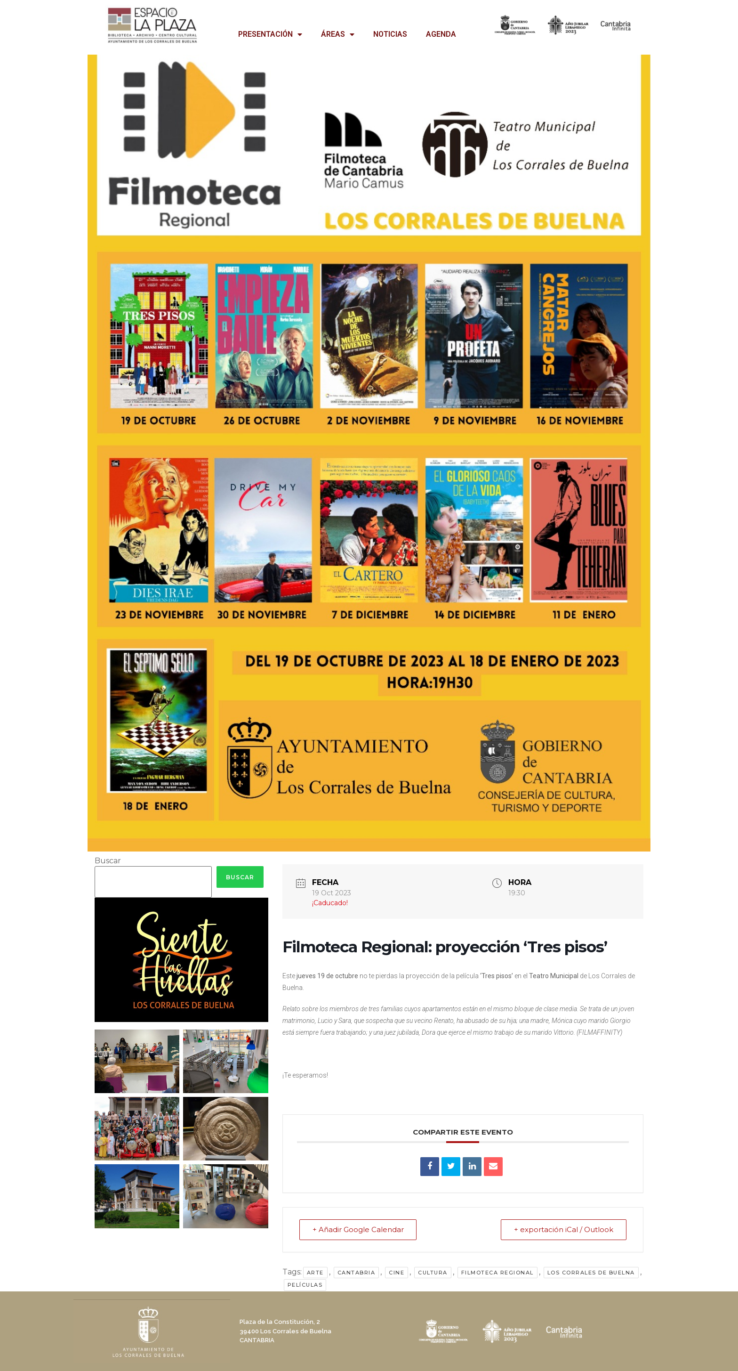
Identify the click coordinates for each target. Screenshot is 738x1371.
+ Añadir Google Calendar (358, 1229)
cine (396, 1272)
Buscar (108, 861)
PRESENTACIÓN (270, 34)
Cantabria (356, 1272)
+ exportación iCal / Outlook (563, 1229)
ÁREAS (337, 34)
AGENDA (441, 34)
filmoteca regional (497, 1272)
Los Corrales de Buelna (591, 1272)
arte (315, 1272)
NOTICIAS (390, 34)
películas (305, 1285)
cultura (433, 1272)
